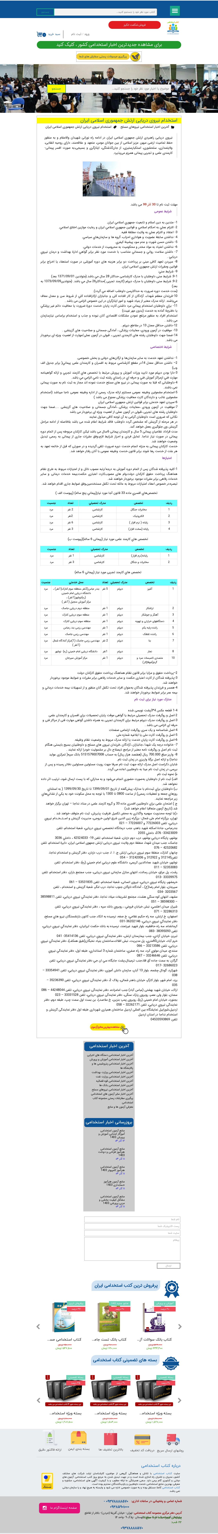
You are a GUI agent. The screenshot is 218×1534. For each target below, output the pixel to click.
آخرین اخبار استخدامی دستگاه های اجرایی (110, 1055)
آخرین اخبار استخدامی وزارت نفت (114, 1076)
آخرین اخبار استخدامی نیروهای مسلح (145, 126)
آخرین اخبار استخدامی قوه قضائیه (114, 1081)
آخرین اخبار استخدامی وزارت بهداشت (112, 1072)
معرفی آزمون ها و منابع (120, 1107)
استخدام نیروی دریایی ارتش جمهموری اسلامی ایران (78, 126)
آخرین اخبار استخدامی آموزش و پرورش (111, 1059)
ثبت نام (76, 34)
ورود (86, 34)
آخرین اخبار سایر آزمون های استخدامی (112, 1094)
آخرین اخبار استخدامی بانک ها (116, 1085)
